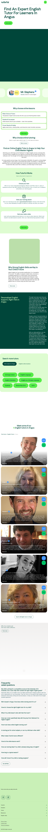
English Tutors (10, 434)
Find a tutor (8, 23)
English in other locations (24, 363)
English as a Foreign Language (30, 380)
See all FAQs (6, 763)
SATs (33, 385)
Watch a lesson (24, 143)
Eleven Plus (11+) (21, 385)
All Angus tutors (10, 375)
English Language (26, 375)
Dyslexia (7, 385)
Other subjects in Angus (9, 363)
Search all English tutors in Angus (24, 616)
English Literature (10, 380)
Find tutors (3, 434)
